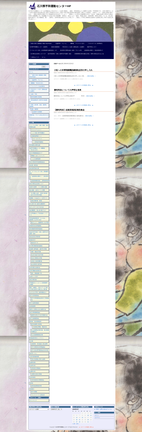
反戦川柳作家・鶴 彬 (36, 200)
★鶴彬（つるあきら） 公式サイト (39, 198)
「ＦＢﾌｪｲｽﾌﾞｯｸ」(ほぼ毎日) (94, 43)
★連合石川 (32, 240)
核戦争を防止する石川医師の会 (39, 315)
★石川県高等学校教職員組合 (37, 162)
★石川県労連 (33, 279)
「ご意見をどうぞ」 (34, 57)
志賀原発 (62, 99)
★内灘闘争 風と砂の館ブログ (38, 210)
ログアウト (97, 417)
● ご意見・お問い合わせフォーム (103, 409)
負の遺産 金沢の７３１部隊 (37, 190)
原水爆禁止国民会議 (35, 145)
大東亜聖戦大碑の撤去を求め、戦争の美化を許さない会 (88, 53)
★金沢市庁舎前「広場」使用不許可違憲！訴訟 (39, 232)
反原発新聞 (32, 306)
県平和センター (73, 72)
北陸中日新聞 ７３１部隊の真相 (38, 187)
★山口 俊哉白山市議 (36, 258)
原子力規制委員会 (34, 318)
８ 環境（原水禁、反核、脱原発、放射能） (39, 105)
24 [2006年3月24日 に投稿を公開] (88, 419)
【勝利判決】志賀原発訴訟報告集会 (69, 110)
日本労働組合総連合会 (35, 270)
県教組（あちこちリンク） (38, 155)
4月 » (77, 423)
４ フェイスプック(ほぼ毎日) (37, 86)
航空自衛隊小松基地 (36, 97)
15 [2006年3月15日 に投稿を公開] (82, 417)
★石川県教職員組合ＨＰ (36, 153)
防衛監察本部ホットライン (37, 338)
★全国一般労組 (34, 165)
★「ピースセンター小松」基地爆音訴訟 (39, 172)
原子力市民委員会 (34, 295)
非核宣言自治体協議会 (35, 225)
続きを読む (91, 76)
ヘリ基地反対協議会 (38, 142)
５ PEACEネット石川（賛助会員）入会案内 (39, 90)
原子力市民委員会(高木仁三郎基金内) (40, 299)
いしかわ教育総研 (35, 159)
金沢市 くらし (33, 353)
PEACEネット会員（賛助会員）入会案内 (72, 47)
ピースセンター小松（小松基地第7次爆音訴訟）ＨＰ (43, 50)
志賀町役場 (32, 362)
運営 (66, 79)
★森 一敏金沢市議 (36, 251)
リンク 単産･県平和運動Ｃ (38, 133)
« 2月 (73, 423)
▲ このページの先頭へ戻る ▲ (86, 427)
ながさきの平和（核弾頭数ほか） (38, 292)
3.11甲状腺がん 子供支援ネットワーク (38, 214)
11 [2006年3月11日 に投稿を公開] (90, 415)
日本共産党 (32, 377)
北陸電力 (32, 389)
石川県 (31, 341)
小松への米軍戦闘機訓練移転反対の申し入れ (73, 70)
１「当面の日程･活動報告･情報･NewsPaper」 (38, 75)
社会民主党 (32, 365)
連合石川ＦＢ (34, 242)
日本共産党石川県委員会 (37, 380)
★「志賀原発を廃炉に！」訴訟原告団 (39, 177)
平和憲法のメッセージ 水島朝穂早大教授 (39, 283)
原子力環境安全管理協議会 (38, 347)
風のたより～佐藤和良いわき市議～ (40, 222)
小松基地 (62, 79)
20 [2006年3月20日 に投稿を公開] (76, 419)
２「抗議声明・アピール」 (37, 80)
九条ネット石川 (34, 276)
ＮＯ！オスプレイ (37, 138)
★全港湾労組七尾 (34, 168)
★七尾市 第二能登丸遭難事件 (37, 204)
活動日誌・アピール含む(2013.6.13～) (39, 115)
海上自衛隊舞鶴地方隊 (37, 335)
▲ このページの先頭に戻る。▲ (83, 85)
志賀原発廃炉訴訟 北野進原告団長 (40, 180)
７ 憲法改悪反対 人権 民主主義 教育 (38, 100)
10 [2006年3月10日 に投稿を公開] (88, 415)
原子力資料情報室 (34, 303)
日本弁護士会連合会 (35, 267)
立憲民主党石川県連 (36, 374)
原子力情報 (34, 391)
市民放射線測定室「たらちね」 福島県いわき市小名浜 (39, 218)
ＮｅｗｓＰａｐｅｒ (36, 129)
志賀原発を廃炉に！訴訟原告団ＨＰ (93, 50)
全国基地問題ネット (36, 136)
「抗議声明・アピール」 (61, 43)
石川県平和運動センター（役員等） (38, 47)
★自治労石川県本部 (35, 236)
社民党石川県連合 (35, 368)
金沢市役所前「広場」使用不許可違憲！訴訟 (59, 53)
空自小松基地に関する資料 (38, 359)
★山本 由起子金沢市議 (37, 254)
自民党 (31, 383)
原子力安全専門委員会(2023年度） (40, 350)
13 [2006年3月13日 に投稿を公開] (76, 417)
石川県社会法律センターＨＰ (37, 53)
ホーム (43, 57)
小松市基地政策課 (34, 356)
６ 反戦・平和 (33, 94)
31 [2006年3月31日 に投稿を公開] (88, 422)
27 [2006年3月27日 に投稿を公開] (76, 422)
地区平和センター (91, 47)
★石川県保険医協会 (35, 312)
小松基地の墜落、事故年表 (40, 327)
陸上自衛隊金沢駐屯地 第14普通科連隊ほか (40, 330)
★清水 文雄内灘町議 (36, 261)
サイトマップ (33, 400)
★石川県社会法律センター (37, 183)
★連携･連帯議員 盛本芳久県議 (38, 249)
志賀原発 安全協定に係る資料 (39, 344)
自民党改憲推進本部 (36, 386)
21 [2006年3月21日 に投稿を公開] (79, 419)
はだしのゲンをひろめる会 (37, 207)
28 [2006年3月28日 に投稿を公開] (79, 422)
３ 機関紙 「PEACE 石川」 (37, 83)
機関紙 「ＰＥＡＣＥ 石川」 (77, 43)
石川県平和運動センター (62, 427)
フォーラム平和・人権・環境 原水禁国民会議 (39, 126)
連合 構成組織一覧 (36, 273)
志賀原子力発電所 (37, 112)
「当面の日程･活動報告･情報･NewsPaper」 (41, 43)
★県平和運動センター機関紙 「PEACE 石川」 (37, 149)
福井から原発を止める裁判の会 (38, 309)
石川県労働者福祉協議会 (36, 245)
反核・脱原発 (34, 109)
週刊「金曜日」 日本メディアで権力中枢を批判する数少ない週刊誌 (39, 288)
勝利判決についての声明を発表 (67, 90)
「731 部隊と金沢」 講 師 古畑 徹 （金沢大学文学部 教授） (38, 194)
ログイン (97, 415)
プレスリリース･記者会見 (38, 395)
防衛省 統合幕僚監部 (35, 321)
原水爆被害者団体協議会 (36, 228)
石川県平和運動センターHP (54, 6)
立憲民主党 (32, 371)
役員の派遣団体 (54, 47)
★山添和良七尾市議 (36, 264)
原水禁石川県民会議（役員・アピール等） (71, 50)
